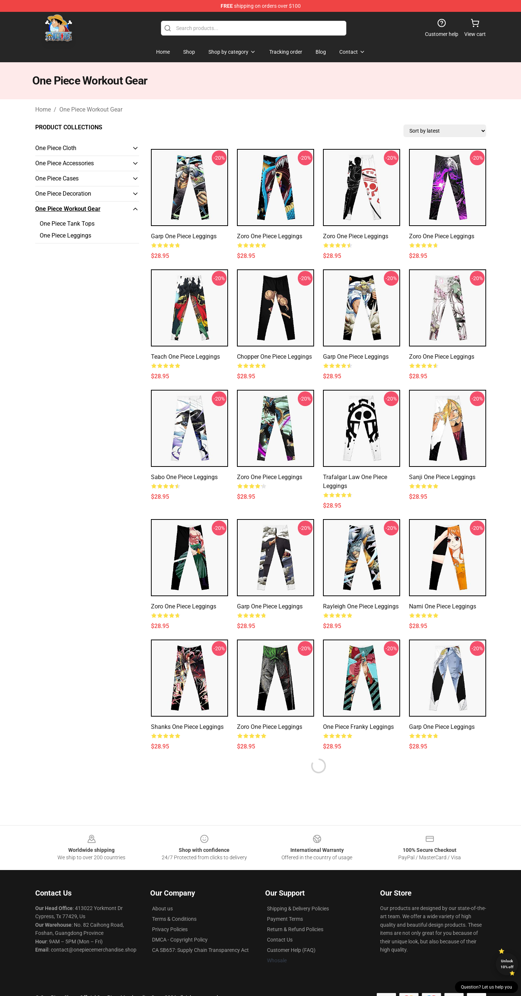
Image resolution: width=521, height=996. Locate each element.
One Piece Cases (57, 178)
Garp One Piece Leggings (184, 236)
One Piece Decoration (63, 193)
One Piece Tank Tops (67, 223)
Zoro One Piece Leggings (269, 236)
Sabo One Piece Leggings (184, 477)
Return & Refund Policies (295, 929)
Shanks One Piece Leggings (187, 726)
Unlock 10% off (507, 964)
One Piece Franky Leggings (358, 726)
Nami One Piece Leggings (442, 606)
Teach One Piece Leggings (185, 356)
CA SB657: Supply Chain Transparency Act (200, 950)
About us (162, 909)
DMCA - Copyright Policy (180, 940)
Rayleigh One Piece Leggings (361, 606)
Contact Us (280, 940)
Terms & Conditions (174, 919)
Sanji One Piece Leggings (442, 477)
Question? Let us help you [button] (486, 987)
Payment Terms (285, 919)
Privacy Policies (170, 929)
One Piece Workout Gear (90, 109)
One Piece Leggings (65, 235)
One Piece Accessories (64, 163)
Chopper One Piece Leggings (274, 356)
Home (43, 109)
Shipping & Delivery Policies (298, 909)
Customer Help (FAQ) (291, 950)
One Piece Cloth (55, 148)
